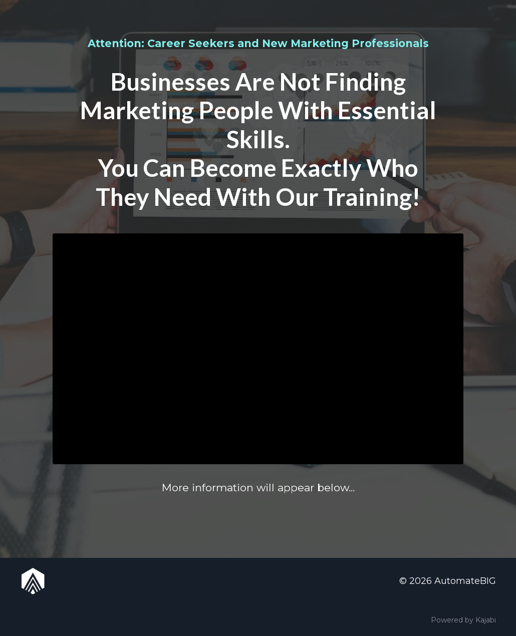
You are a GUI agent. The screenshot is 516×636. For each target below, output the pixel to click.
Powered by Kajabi (463, 619)
